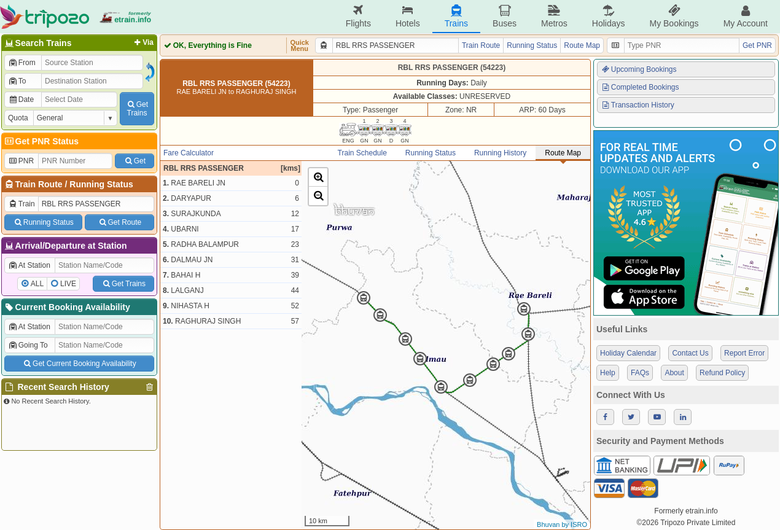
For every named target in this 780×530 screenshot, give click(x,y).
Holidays (608, 16)
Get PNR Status (41, 141)
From (22, 62)
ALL (37, 283)
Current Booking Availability (66, 307)
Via (143, 42)
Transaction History (637, 105)
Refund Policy (722, 372)
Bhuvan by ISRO (562, 524)
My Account (745, 16)
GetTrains (137, 108)
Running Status (101, 184)
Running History (500, 153)
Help (607, 372)
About (674, 372)
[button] (318, 177)
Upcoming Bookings (639, 69)
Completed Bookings (640, 87)
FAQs (640, 372)
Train (21, 204)
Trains (456, 16)
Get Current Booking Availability (79, 363)
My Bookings (673, 16)
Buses (505, 16)
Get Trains (123, 283)
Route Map (582, 45)
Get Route (119, 222)
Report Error (744, 353)
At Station (29, 265)
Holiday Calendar (628, 353)
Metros (554, 16)
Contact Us (690, 353)
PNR (21, 161)
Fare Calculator (188, 153)
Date (21, 99)
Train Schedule (362, 153)
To (17, 81)
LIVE (68, 283)
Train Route (39, 184)
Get (134, 161)
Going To (28, 345)
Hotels (408, 16)
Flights (358, 16)
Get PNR (757, 45)
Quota (18, 118)
